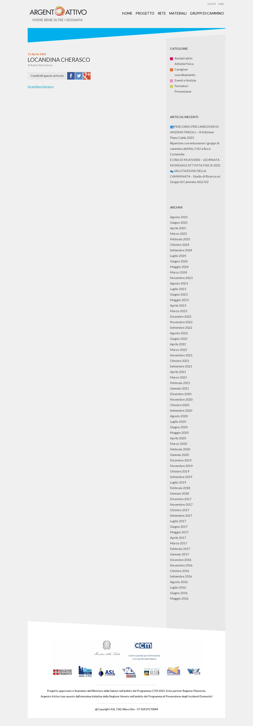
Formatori (179, 86)
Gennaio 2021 (179, 388)
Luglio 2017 (178, 521)
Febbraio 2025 (180, 239)
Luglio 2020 (178, 421)
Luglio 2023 (178, 289)
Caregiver (179, 69)
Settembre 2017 (181, 515)
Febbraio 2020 (180, 449)
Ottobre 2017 (179, 510)
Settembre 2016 (181, 576)
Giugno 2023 (179, 294)
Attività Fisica (182, 64)
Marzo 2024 (178, 272)
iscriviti (212, 3)
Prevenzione (180, 91)
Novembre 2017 (181, 504)
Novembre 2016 (181, 565)
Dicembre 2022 (180, 316)
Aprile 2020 (178, 438)
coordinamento (182, 75)
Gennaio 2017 (179, 554)
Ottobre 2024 (179, 244)
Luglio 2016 (178, 587)
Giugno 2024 (179, 261)
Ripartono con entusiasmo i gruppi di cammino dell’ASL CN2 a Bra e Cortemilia (194, 148)
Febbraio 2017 (180, 548)
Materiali (178, 13)
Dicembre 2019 (180, 460)
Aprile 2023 (178, 305)
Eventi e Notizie (183, 80)
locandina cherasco (41, 86)
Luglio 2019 (178, 482)
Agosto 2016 (179, 582)
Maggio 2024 (179, 267)
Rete (162, 13)
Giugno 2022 (179, 338)
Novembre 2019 (181, 466)
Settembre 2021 (181, 366)
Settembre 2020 (181, 410)
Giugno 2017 (179, 526)
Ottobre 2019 (179, 471)
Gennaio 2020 (179, 454)
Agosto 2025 (179, 217)
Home (127, 13)
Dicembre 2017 (180, 499)
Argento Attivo (58, 14)
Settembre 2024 (181, 250)
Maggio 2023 (179, 300)
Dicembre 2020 (180, 394)
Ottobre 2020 (179, 405)
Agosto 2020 (179, 416)
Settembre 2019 (181, 477)
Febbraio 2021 (180, 383)
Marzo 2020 (178, 443)
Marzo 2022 (178, 349)
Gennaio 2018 (179, 493)
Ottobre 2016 (179, 571)
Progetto (145, 13)
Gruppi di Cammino (207, 13)
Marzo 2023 (178, 311)
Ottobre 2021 (179, 361)
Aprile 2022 (178, 344)
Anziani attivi (181, 58)
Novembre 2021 (181, 355)
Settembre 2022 (181, 327)
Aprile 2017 (178, 537)
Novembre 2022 (181, 322)
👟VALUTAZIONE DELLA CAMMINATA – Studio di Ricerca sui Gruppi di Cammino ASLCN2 (195, 176)
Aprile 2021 (178, 372)
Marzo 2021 (178, 377)
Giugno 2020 (179, 427)
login (221, 3)
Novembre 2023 (181, 278)
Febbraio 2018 (180, 488)
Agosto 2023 (179, 283)
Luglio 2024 (178, 255)
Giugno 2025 (179, 222)
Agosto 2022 (179, 333)
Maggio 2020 (179, 432)
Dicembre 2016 (180, 560)
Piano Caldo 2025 (182, 137)
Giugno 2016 (179, 593)
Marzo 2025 (178, 233)
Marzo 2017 (178, 543)
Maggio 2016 (179, 598)
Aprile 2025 (178, 228)
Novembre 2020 (181, 399)
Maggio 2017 (179, 532)
